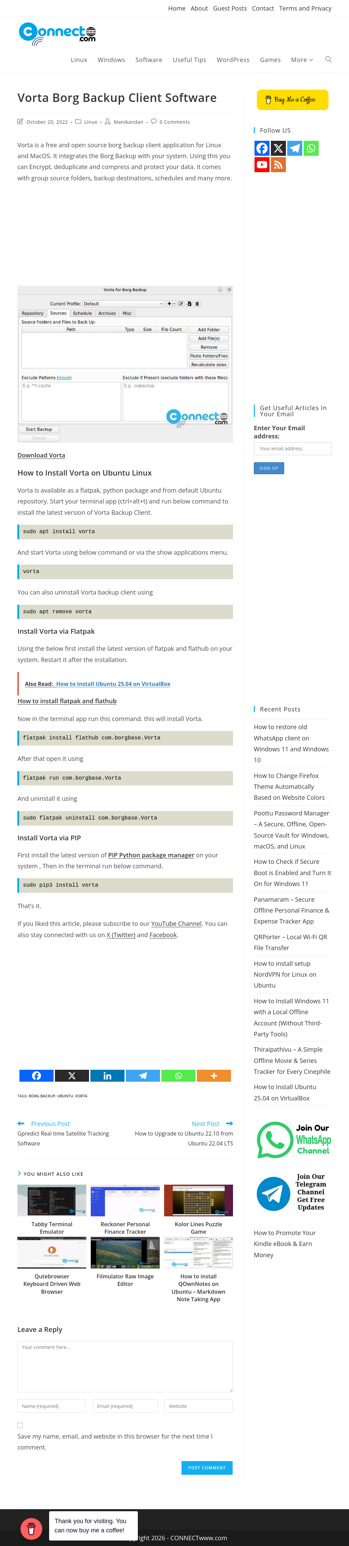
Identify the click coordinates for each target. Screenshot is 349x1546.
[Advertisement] (125, 238)
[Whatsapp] (178, 1076)
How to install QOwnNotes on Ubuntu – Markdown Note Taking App (199, 1288)
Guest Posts (230, 8)
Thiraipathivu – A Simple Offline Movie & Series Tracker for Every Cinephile (292, 1060)
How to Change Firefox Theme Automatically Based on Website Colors (289, 786)
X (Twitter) (120, 935)
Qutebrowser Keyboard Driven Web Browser (52, 1284)
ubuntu (65, 1095)
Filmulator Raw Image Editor (125, 1280)
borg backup (42, 1095)
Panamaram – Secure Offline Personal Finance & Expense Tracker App (291, 910)
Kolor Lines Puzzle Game (198, 1227)
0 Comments (175, 122)
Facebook (163, 935)
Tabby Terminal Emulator (51, 1227)
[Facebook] (36, 1076)
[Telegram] (143, 1076)
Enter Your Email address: (279, 432)
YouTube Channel (176, 923)
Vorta (81, 1095)
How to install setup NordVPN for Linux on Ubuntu (285, 974)
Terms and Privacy (305, 8)
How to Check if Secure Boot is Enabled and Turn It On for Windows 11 (292, 872)
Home (177, 8)
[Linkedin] (107, 1076)
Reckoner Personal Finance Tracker (125, 1227)
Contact (263, 8)
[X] (72, 1076)
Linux (90, 122)
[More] (214, 1076)
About (199, 8)
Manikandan (128, 122)
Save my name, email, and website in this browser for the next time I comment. (115, 1441)
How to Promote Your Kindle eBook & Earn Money (285, 1244)
